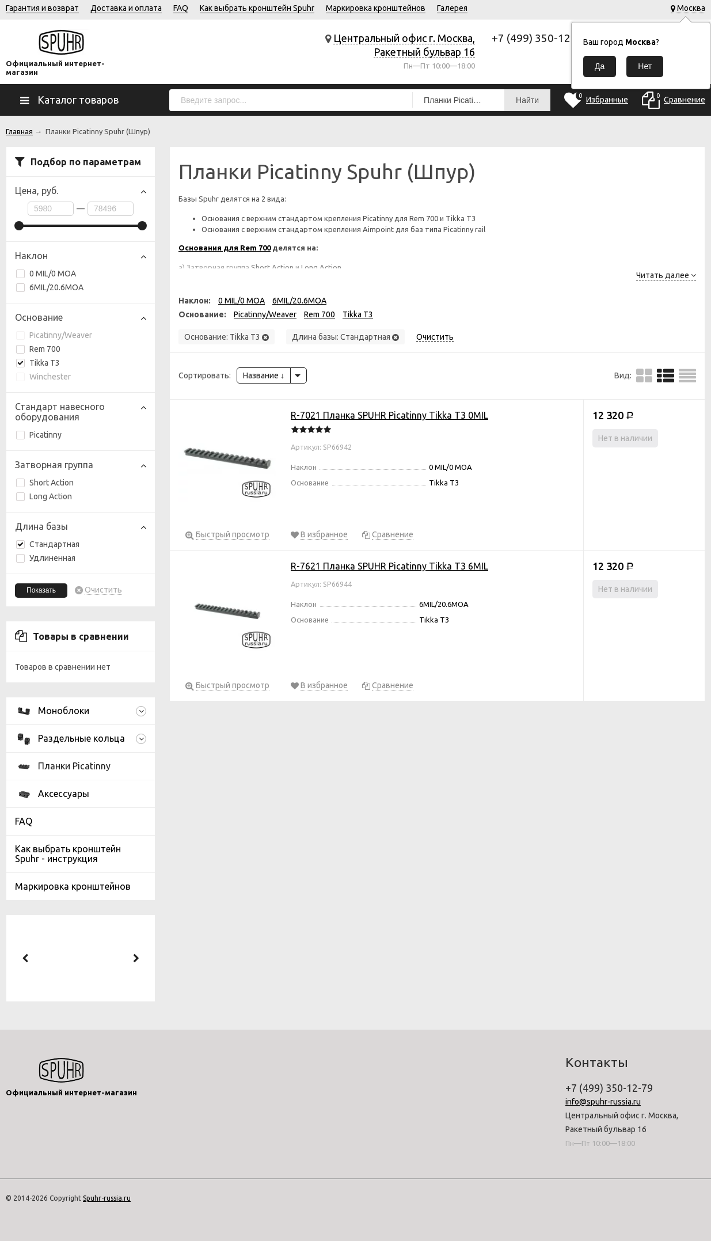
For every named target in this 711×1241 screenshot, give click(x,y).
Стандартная (47, 544)
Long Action (44, 496)
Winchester (43, 376)
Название (263, 375)
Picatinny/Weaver (54, 335)
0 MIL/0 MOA (46, 273)
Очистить (103, 590)
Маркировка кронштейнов (375, 8)
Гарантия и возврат (42, 8)
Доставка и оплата (126, 8)
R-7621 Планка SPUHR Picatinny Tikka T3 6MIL (389, 566)
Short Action (45, 482)
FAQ (180, 8)
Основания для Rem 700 (224, 248)
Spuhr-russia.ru (107, 1198)
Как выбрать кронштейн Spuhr (257, 8)
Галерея (452, 8)
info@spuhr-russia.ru (603, 1101)
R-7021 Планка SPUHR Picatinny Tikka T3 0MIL (389, 415)
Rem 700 (38, 349)
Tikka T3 (38, 362)
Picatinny (39, 434)
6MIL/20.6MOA (49, 287)
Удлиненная (45, 558)
